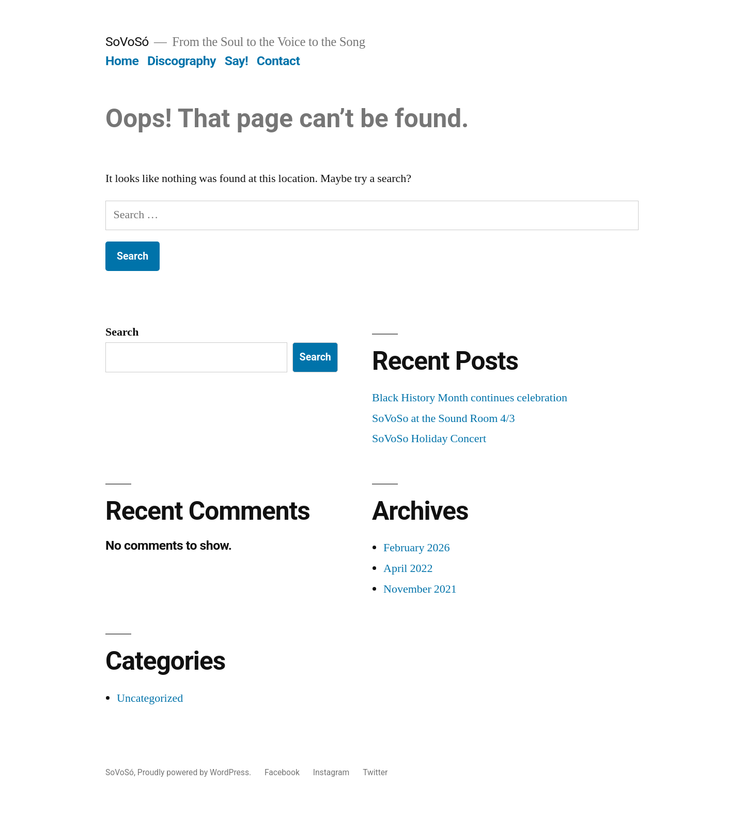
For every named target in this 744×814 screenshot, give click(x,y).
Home (121, 60)
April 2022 (407, 568)
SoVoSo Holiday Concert (429, 438)
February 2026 (416, 547)
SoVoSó (127, 41)
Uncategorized (150, 698)
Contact (278, 60)
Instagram (331, 772)
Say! (236, 60)
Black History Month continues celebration (469, 397)
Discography (181, 60)
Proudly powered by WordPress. (195, 772)
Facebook (282, 772)
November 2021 (420, 589)
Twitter (375, 772)
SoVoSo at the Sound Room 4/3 (443, 418)
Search (121, 332)
